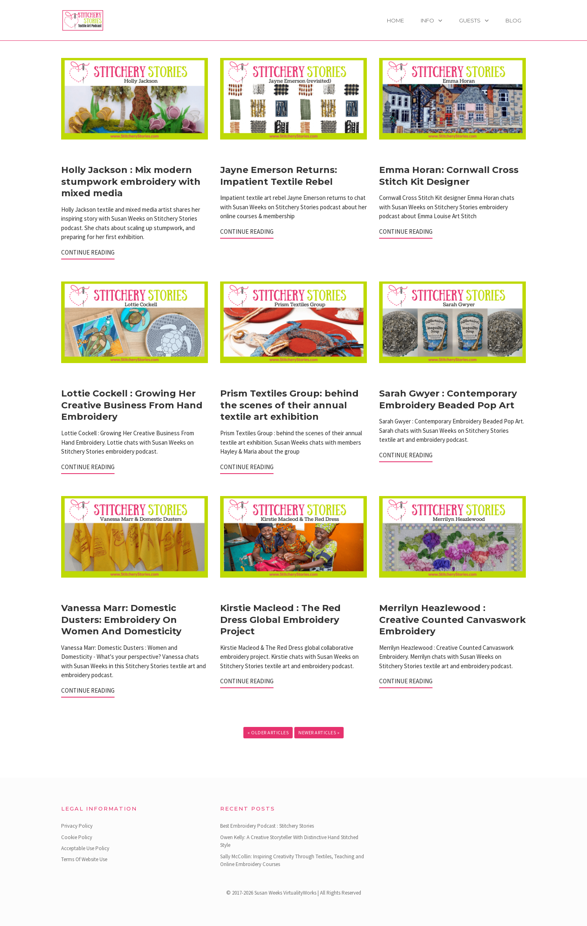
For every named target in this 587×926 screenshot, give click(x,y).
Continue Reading (88, 252)
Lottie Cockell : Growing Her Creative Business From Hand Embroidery (132, 405)
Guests (470, 20)
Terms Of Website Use (84, 859)
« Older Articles (268, 732)
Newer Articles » (319, 732)
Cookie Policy (76, 837)
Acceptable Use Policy (85, 848)
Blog (513, 20)
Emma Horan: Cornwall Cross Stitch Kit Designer (449, 175)
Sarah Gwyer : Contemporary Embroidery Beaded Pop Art (448, 399)
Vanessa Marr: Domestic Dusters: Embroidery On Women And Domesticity (121, 620)
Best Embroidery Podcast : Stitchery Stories (267, 825)
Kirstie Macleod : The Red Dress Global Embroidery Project (280, 620)
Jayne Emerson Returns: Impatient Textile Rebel (278, 175)
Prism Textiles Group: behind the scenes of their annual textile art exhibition (289, 405)
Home (395, 20)
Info (427, 20)
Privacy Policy (77, 825)
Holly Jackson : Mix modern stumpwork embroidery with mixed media (131, 181)
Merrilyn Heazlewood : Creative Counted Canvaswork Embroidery (452, 620)
